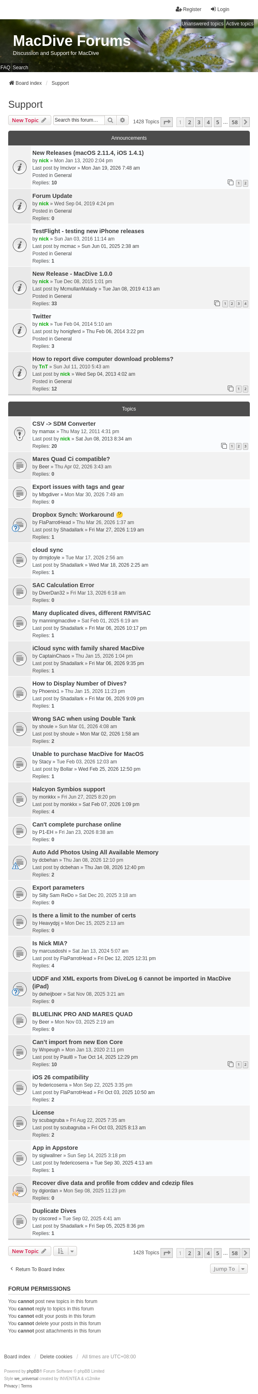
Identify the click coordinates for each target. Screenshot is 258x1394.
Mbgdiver (49, 494)
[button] (167, 122)
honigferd (70, 331)
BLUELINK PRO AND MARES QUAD (82, 1014)
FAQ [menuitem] (5, 67)
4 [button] (208, 122)
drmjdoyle (49, 558)
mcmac (68, 246)
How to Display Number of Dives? (79, 683)
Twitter (41, 316)
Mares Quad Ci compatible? (71, 459)
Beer (44, 467)
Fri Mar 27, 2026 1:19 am (116, 530)
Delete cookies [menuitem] (56, 1357)
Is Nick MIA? (50, 943)
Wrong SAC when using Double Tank (84, 718)
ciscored (48, 1218)
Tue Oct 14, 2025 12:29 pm (108, 1057)
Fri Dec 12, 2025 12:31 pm (126, 958)
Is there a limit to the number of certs (84, 915)
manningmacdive (57, 621)
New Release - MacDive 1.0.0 (72, 273)
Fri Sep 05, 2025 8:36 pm (116, 1226)
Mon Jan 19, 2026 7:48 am (110, 168)
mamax (47, 431)
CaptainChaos (54, 656)
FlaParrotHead (55, 522)
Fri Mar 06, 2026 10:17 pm (118, 628)
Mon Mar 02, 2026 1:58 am (109, 734)
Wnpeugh (49, 1050)
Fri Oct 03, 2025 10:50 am (125, 1092)
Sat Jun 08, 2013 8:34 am (103, 439)
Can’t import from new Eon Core (77, 1042)
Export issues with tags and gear (78, 487)
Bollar (66, 769)
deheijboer (50, 994)
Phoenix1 (49, 691)
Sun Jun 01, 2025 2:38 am (110, 246)
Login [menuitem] (219, 9)
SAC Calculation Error (63, 585)
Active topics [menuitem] (239, 24)
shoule (46, 726)
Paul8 (66, 1057)
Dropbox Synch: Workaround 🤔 (77, 514)
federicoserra (53, 1085)
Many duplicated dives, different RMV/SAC (91, 613)
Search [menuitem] (20, 67)
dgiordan (48, 1191)
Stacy (45, 762)
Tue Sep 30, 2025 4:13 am (123, 1163)
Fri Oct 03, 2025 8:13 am (118, 1128)
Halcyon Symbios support (68, 789)
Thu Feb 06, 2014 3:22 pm (115, 331)
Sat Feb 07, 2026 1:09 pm (111, 804)
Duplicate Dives (54, 1211)
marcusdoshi (53, 951)
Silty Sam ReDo (56, 895)
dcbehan (48, 860)
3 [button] (198, 122)
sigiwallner (50, 1155)
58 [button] (235, 122)
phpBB (33, 1371)
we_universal (26, 1378)
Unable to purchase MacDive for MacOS (88, 754)
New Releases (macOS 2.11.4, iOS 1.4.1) (88, 153)
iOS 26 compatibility (60, 1077)
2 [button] (189, 122)
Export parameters (58, 887)
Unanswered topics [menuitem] (203, 24)
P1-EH (46, 832)
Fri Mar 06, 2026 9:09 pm (116, 699)
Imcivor (68, 168)
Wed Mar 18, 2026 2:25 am (118, 565)
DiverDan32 (52, 593)
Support (25, 104)
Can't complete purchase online (76, 824)
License (43, 1112)
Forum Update (52, 196)
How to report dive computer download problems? (103, 359)
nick (44, 160)
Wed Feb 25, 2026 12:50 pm (109, 769)
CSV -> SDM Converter (64, 423)
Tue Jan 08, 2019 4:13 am (131, 289)
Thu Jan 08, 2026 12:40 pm (114, 867)
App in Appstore (55, 1147)
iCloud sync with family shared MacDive (88, 648)
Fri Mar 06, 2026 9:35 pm (116, 663)
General (63, 175)
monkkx (47, 797)
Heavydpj (49, 923)
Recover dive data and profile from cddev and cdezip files (112, 1183)
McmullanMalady (78, 289)
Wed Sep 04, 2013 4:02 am (105, 374)
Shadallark (72, 530)
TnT (43, 367)
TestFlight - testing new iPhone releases (88, 231)
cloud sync (47, 550)
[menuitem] (11, 1386)
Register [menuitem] (188, 9)
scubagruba (52, 1120)
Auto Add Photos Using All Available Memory (95, 852)
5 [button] (217, 122)
